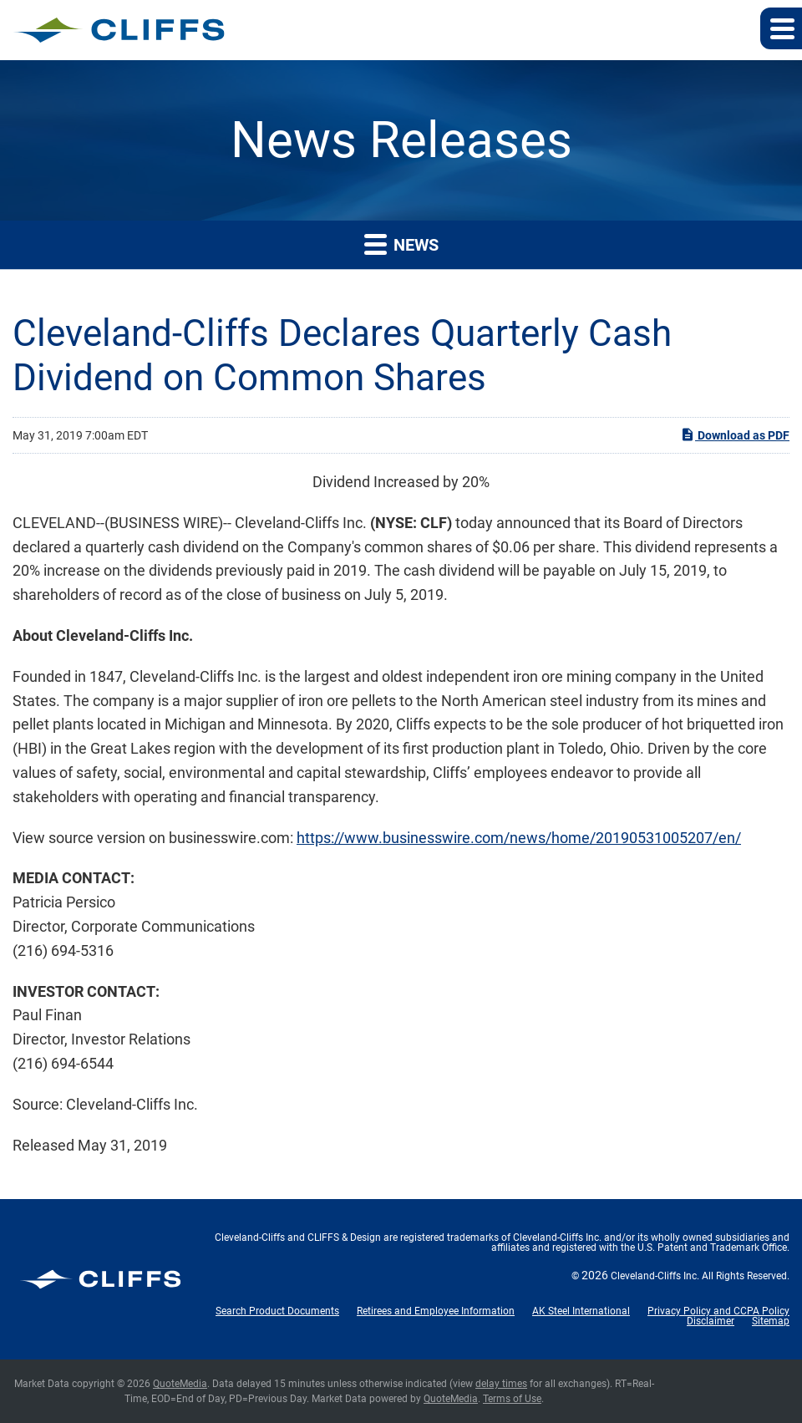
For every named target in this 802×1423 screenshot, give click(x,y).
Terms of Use (512, 1399)
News (401, 243)
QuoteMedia (180, 1384)
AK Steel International (581, 1311)
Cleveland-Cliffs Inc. (655, 1276)
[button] (781, 28)
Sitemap (770, 1321)
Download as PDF (734, 434)
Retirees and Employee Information (436, 1311)
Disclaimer (710, 1321)
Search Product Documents (277, 1311)
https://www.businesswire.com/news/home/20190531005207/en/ (519, 837)
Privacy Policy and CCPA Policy (718, 1311)
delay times (501, 1384)
